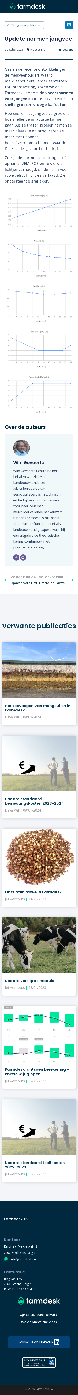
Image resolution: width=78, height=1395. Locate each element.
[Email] (23, 557)
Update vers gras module (29, 980)
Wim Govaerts (28, 463)
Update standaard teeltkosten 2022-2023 (35, 1165)
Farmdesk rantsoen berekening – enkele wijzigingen (37, 1072)
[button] (66, 6)
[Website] (16, 557)
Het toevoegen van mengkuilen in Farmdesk (38, 708)
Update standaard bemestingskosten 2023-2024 (34, 801)
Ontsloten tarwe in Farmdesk (33, 892)
